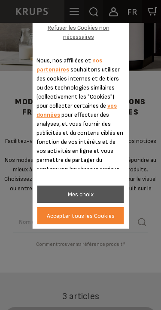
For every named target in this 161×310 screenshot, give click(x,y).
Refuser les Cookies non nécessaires (78, 32)
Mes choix (81, 194)
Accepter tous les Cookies (81, 216)
